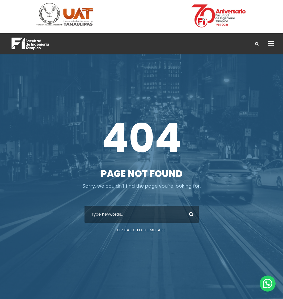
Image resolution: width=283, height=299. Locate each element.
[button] (268, 284)
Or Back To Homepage (141, 230)
